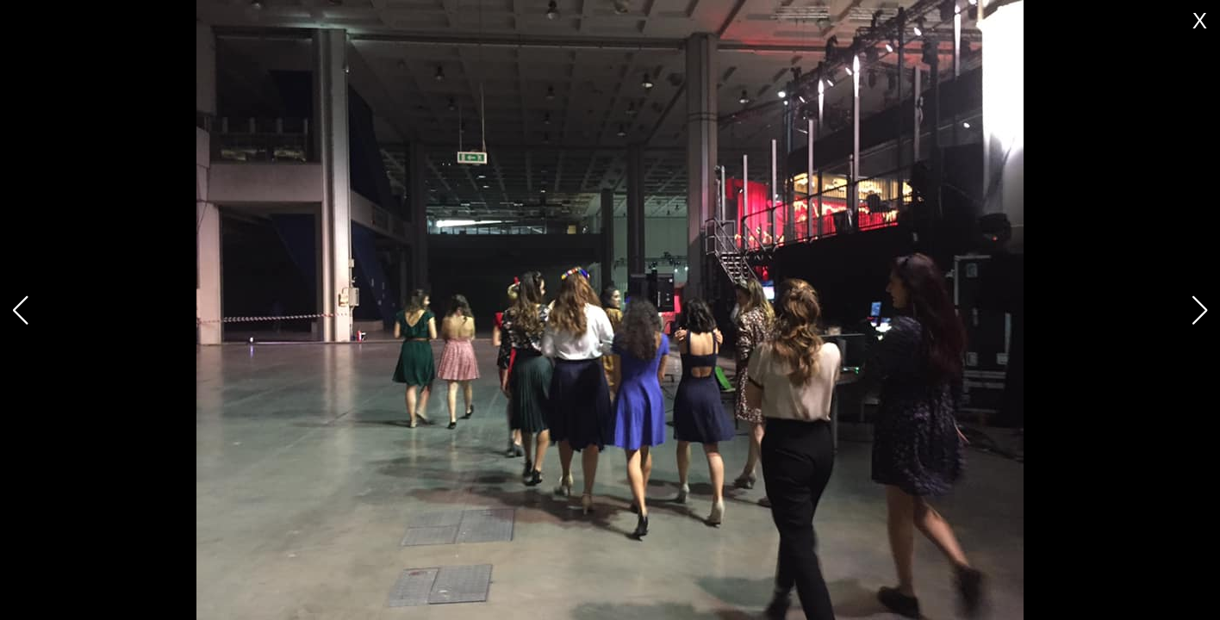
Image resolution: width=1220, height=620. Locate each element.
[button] (1199, 310)
